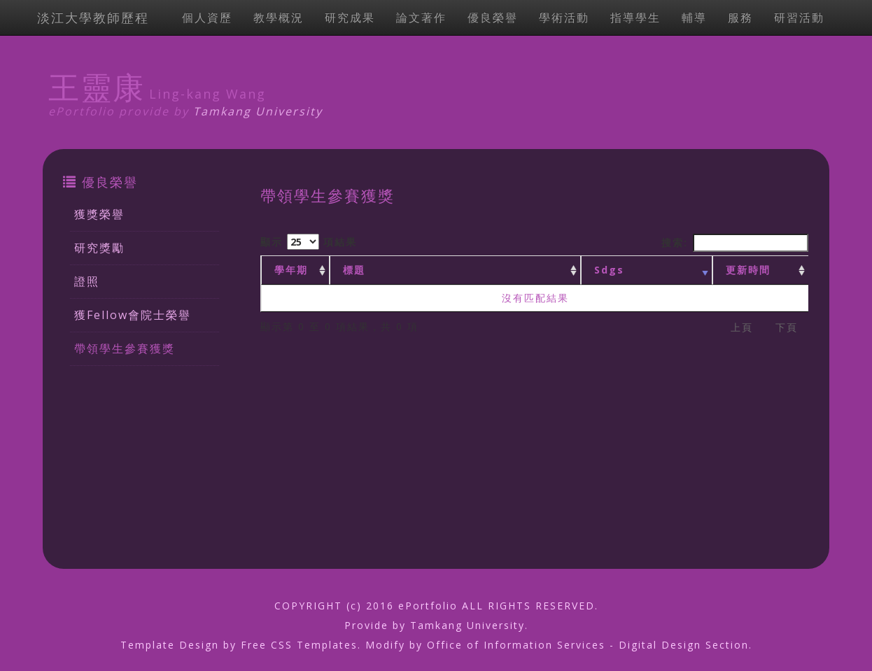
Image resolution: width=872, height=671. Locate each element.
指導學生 (635, 17)
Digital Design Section (684, 644)
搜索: (734, 243)
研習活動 (799, 17)
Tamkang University (258, 111)
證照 (86, 281)
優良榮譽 (492, 17)
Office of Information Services (516, 644)
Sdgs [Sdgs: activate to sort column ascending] (609, 269)
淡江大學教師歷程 (93, 17)
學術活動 (564, 17)
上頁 (742, 327)
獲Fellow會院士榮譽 (132, 315)
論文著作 (421, 17)
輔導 (694, 17)
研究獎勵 (99, 247)
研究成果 (350, 17)
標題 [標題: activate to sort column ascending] (354, 269)
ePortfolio (428, 605)
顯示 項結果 (308, 242)
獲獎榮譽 (99, 214)
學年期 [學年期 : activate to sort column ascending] (291, 269)
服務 (740, 17)
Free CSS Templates (299, 644)
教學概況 (278, 17)
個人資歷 (207, 17)
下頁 (786, 327)
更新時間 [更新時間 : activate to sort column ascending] (748, 269)
